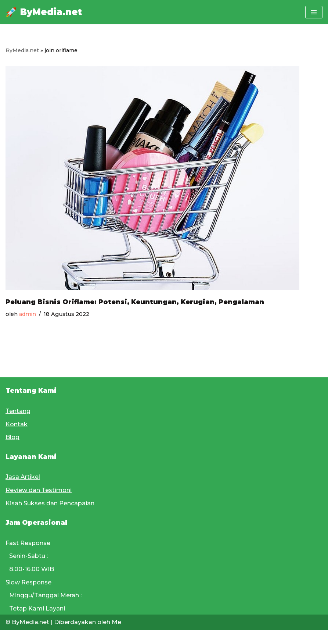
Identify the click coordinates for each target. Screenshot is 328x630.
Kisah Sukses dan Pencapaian (50, 503)
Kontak (17, 424)
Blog (12, 437)
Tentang (18, 410)
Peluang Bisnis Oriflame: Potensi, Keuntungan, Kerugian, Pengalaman (135, 302)
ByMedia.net (22, 50)
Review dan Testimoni (39, 490)
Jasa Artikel (23, 476)
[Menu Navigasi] (313, 12)
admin (27, 314)
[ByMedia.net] (44, 12)
